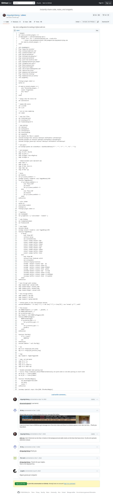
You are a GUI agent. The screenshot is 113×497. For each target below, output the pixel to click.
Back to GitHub (47, 3)
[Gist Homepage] (6, 3)
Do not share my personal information (86, 492)
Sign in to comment (69, 483)
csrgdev (22, 471)
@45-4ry (22, 438)
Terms (33, 492)
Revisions (16, 22)
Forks (38, 22)
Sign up (108, 3)
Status (47, 492)
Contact (64, 492)
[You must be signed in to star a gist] (96, 15)
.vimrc (23, 15)
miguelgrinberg (12, 15)
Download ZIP (105, 22)
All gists (39, 3)
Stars (27, 22)
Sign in (101, 3)
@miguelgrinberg (25, 451)
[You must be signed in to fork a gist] (106, 15)
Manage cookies (71, 492)
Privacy (37, 492)
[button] (97, 22)
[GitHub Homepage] (18, 492)
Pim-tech (22, 458)
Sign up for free (20, 484)
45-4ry (22, 410)
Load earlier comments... (58, 394)
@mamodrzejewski (25, 403)
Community (54, 492)
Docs (59, 492)
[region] (56, 211)
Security (43, 492)
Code (6, 22)
